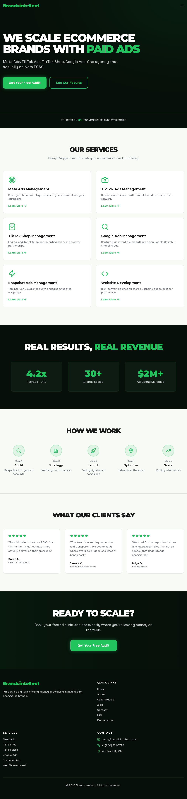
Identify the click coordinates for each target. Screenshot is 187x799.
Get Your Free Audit (25, 82)
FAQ (99, 715)
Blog (100, 704)
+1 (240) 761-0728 (110, 745)
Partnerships (105, 720)
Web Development (14, 765)
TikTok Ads (9, 744)
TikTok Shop (10, 749)
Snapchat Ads (11, 760)
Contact (102, 710)
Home (100, 689)
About (101, 694)
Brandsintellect (21, 5)
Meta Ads (9, 739)
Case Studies (105, 699)
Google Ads (10, 755)
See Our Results (69, 82)
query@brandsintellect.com (117, 739)
